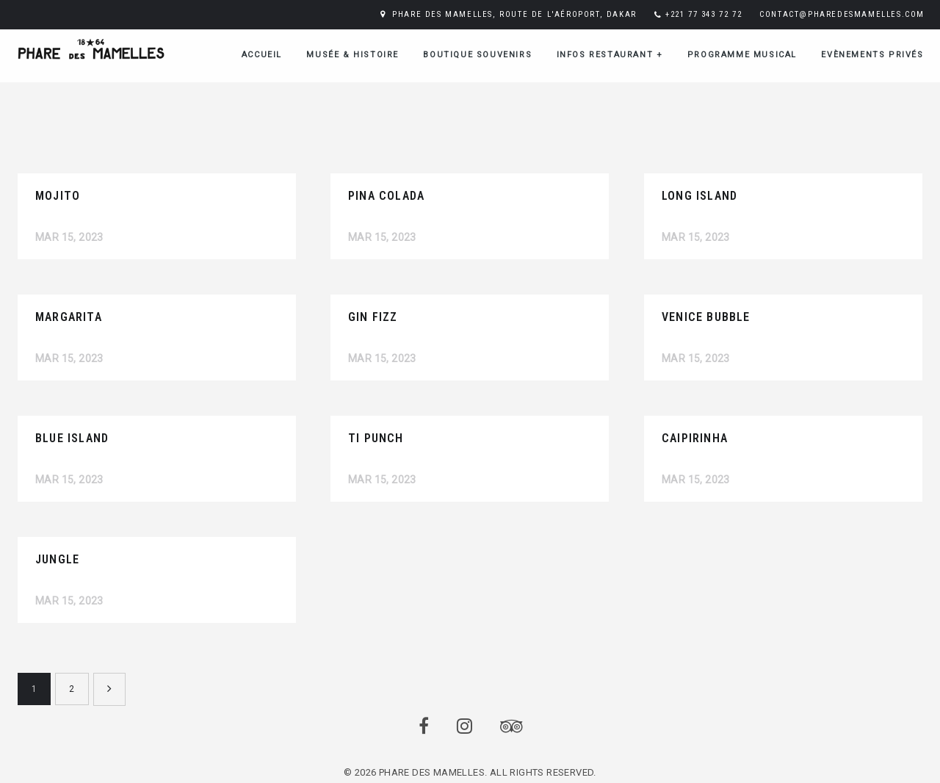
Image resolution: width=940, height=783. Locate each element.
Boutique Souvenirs (477, 54)
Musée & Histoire (352, 54)
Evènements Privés (872, 54)
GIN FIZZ (373, 317)
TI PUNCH (376, 438)
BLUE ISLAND (72, 438)
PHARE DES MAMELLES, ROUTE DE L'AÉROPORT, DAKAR (514, 14)
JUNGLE (57, 559)
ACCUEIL (262, 54)
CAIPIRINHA (695, 438)
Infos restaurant (610, 54)
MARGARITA (68, 317)
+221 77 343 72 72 (703, 14)
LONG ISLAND (699, 196)
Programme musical (742, 54)
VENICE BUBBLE (706, 317)
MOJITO (57, 196)
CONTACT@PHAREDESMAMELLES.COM (842, 14)
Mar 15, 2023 (69, 237)
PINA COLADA (386, 196)
